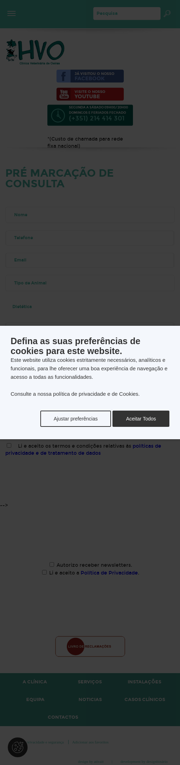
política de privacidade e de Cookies (95, 394)
